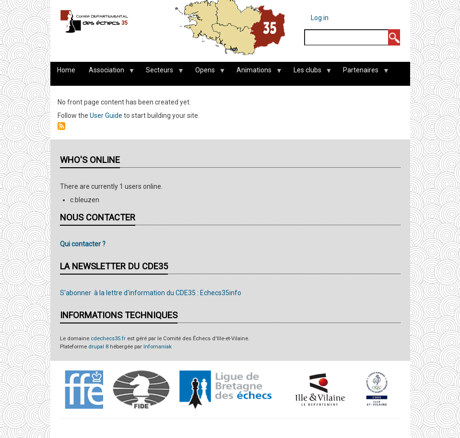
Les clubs (309, 72)
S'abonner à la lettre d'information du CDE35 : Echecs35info (150, 293)
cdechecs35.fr (108, 338)
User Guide (106, 115)
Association (108, 72)
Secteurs (161, 72)
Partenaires (362, 72)
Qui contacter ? (83, 244)
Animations (256, 72)
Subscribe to (61, 126)
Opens (207, 72)
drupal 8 (98, 347)
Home (66, 70)
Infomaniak (157, 347)
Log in (320, 18)
